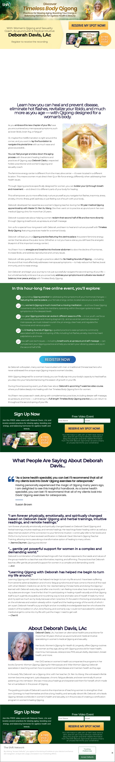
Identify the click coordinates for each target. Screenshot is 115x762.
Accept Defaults (87, 757)
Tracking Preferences (87, 750)
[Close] (112, 752)
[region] (57, 753)
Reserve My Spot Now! (84, 428)
